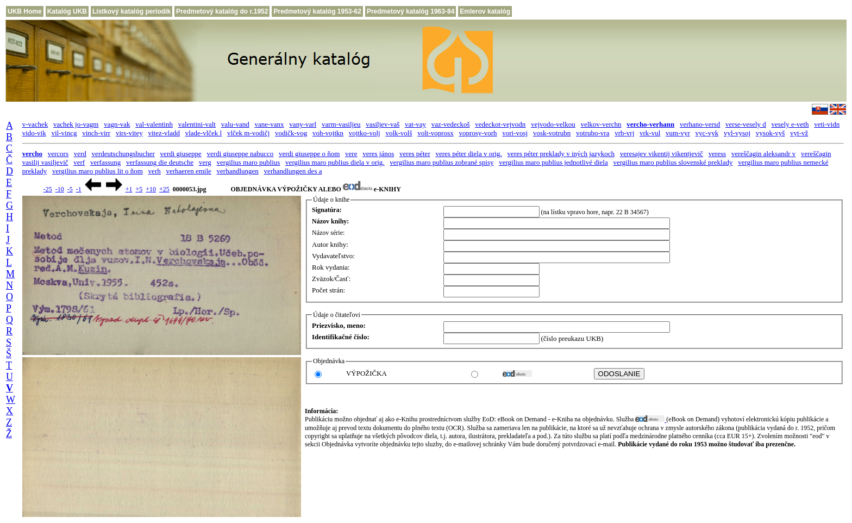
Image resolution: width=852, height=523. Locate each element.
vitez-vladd (163, 133)
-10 (59, 189)
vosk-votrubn (552, 133)
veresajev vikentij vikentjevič (661, 154)
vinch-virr (96, 133)
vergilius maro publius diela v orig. (334, 162)
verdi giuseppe (181, 154)
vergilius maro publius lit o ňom (97, 171)
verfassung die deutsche (159, 162)
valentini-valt (197, 124)
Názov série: (328, 232)
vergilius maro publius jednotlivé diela (553, 162)
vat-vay (415, 124)
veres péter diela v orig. (468, 154)
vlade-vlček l (203, 133)
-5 (70, 189)
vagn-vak (117, 124)
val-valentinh (154, 124)
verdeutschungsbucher (123, 154)
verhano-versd (700, 124)
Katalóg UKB (67, 11)
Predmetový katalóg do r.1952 (222, 11)
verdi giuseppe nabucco (240, 154)
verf (79, 162)
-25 (47, 189)
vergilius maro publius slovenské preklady (672, 162)
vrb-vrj (624, 133)
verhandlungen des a (293, 171)
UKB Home (25, 11)
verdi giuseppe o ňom (309, 154)
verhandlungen (238, 171)
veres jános (378, 154)
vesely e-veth (790, 124)
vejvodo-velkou (553, 124)
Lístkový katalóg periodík (131, 11)
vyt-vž (799, 133)
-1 (79, 189)
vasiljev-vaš (382, 124)
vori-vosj (515, 133)
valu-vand (235, 124)
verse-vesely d (745, 124)
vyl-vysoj (737, 133)
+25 (164, 189)
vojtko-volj (364, 133)
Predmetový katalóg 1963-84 (410, 11)
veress (717, 154)
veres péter (414, 154)
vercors (58, 154)
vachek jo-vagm (75, 124)
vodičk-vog (291, 133)
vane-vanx (269, 124)
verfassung (105, 162)
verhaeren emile (188, 171)
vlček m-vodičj (248, 133)
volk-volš (398, 133)
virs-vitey (129, 133)
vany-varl (302, 124)
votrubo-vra (592, 133)
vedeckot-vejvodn (500, 124)
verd (80, 154)
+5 (138, 189)
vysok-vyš (770, 133)
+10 (151, 189)
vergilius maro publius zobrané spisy (441, 162)
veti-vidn (827, 124)
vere (351, 154)
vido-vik (34, 133)
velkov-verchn (600, 124)
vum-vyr (678, 133)
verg (205, 162)
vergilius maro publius (248, 162)
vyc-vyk (707, 133)
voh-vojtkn (327, 133)
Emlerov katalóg (485, 11)
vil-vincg (64, 133)
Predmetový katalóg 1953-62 (317, 11)
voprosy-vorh (478, 133)
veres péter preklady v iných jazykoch (561, 154)
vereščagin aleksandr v (763, 154)
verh (154, 171)
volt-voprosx (435, 133)
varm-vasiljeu (341, 124)
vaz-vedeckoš (450, 124)
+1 (129, 189)
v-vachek (35, 124)
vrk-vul (650, 133)
